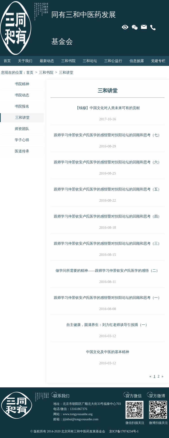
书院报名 (22, 106)
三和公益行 (113, 61)
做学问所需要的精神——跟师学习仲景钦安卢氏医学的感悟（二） (108, 270)
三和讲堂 (66, 72)
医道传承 (22, 151)
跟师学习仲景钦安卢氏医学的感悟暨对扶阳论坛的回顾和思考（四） (107, 216)
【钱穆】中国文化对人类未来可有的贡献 (107, 108)
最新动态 (47, 61)
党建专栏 (158, 61)
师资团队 (22, 129)
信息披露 (137, 61)
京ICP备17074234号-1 (124, 431)
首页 (7, 61)
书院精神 (22, 84)
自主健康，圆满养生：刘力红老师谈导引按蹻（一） (107, 325)
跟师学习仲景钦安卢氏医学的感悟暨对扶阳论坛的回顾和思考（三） (107, 243)
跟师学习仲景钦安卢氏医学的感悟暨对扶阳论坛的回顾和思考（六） (107, 162)
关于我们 (25, 61)
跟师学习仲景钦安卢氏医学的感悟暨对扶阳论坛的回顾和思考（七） (107, 135)
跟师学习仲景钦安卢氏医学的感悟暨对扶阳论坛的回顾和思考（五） (107, 189)
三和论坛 (90, 61)
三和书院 (68, 61)
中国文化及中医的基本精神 (107, 352)
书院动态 (22, 95)
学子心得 (22, 140)
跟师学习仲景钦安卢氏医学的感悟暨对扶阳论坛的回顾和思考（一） (107, 298)
